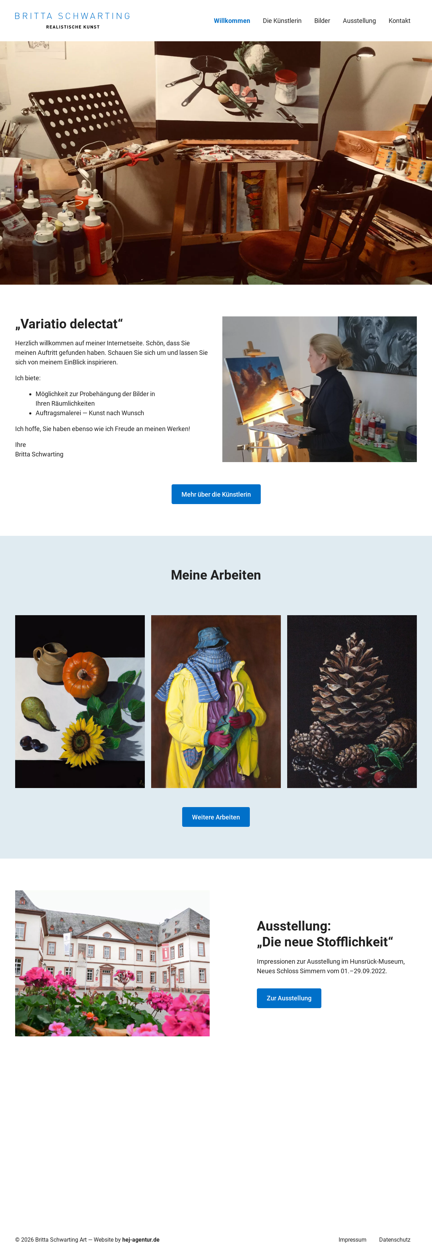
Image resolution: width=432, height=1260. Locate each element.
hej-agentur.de (141, 1239)
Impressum (352, 1239)
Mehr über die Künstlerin (216, 494)
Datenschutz (395, 1239)
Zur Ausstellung (289, 998)
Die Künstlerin (282, 20)
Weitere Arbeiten (216, 817)
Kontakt (400, 20)
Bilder (322, 20)
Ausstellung (359, 20)
